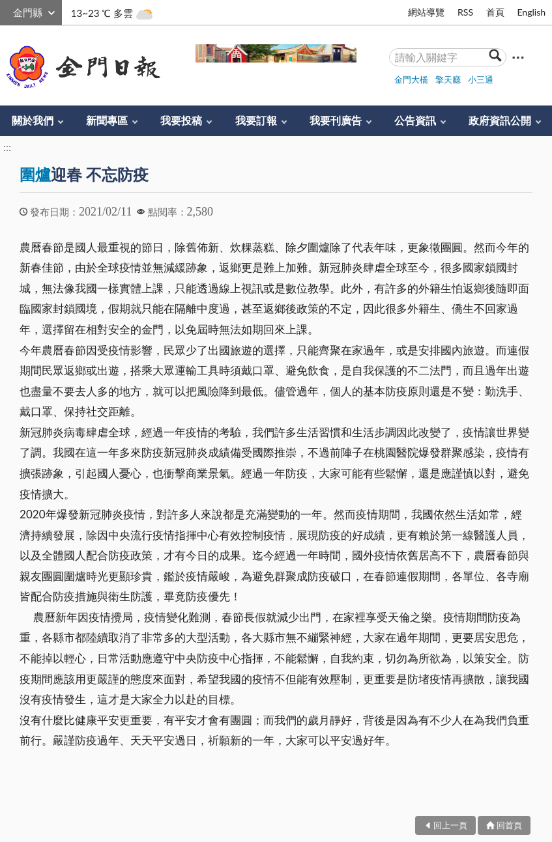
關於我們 (32, 120)
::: (7, 11)
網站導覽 (426, 12)
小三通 (480, 79)
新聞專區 (107, 120)
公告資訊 (415, 120)
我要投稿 (181, 120)
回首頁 (509, 825)
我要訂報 (256, 120)
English (531, 12)
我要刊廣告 (336, 120)
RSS (465, 12)
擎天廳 (448, 79)
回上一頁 (450, 825)
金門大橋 (411, 79)
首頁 (495, 12)
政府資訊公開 (500, 120)
